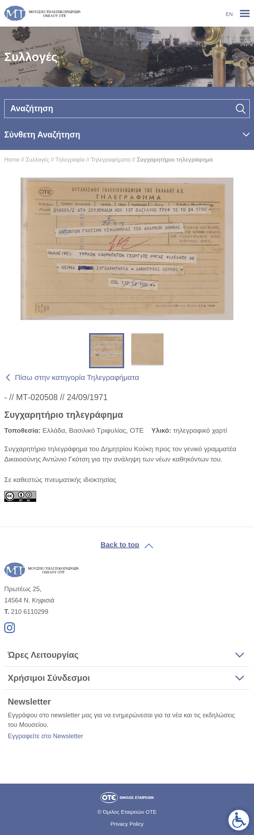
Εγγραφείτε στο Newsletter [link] (45, 736)
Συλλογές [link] (37, 160)
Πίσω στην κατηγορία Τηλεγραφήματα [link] (77, 377)
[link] (238, 820)
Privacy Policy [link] (126, 824)
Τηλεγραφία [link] (69, 160)
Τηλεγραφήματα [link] (111, 160)
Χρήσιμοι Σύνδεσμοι (49, 678)
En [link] (229, 14)
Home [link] (12, 160)
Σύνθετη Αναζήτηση (42, 134)
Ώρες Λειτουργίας (43, 655)
